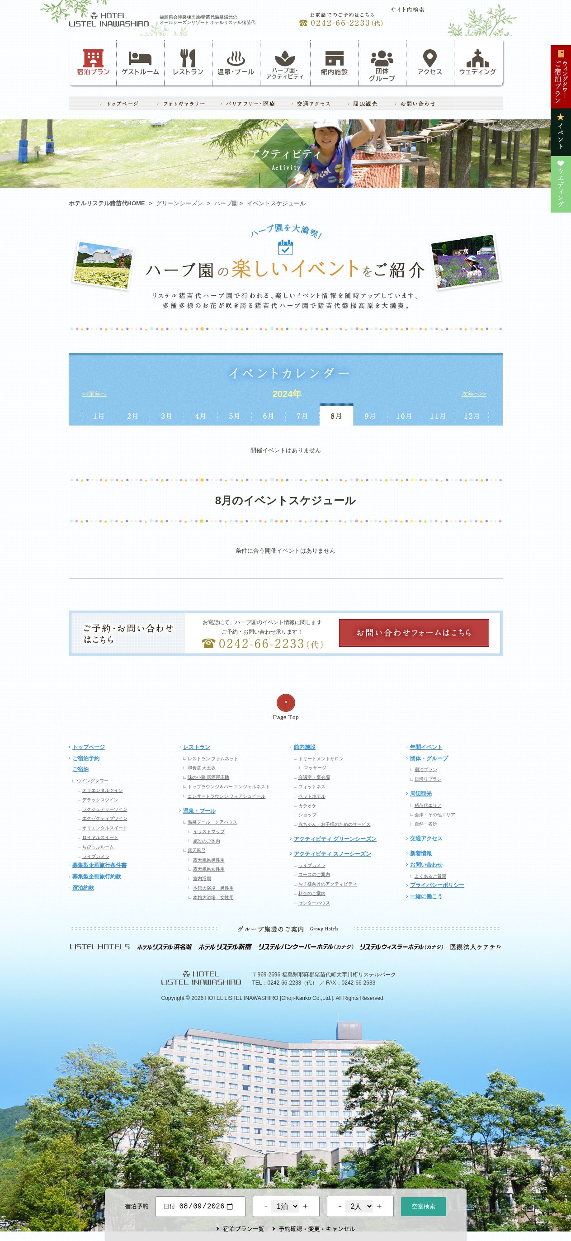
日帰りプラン (428, 779)
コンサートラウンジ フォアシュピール (227, 796)
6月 (269, 414)
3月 (167, 414)
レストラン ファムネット (213, 758)
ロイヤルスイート (100, 837)
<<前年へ (94, 393)
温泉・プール (236, 62)
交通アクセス (426, 838)
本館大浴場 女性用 (213, 897)
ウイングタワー (93, 780)
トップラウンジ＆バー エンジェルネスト (229, 786)
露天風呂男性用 (209, 859)
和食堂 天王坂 (202, 767)
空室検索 (423, 1205)
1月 (99, 414)
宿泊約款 (83, 888)
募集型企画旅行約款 (96, 876)
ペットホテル (312, 796)
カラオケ (307, 805)
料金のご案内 (312, 893)
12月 (472, 414)
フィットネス (312, 786)
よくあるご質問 (430, 876)
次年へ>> (474, 393)
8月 (337, 414)
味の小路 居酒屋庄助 (209, 777)
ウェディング (478, 62)
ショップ (307, 814)
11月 (438, 414)
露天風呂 (197, 850)
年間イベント (426, 747)
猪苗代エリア (428, 805)
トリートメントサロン (321, 758)
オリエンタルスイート (104, 827)
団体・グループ (429, 758)
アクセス (430, 62)
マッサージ (315, 767)
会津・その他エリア (435, 814)
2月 (133, 414)
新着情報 (421, 853)
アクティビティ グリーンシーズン (335, 839)
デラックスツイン (100, 799)
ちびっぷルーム (98, 846)
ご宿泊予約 (85, 758)
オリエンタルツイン (102, 790)
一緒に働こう (426, 896)
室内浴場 (202, 878)
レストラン (188, 62)
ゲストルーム (141, 62)
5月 (235, 414)
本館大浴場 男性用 (213, 888)
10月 (404, 414)
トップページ (88, 747)
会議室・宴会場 (314, 777)
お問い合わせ (426, 865)
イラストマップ (209, 831)
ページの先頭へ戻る (286, 707)
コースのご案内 (314, 874)
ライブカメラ (95, 856)
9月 (370, 414)
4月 (201, 414)
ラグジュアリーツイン (104, 809)
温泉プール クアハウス (212, 821)
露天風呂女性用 (209, 869)
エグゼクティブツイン (104, 818)
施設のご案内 (206, 840)
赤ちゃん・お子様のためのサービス (334, 824)
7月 (303, 414)
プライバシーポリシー (437, 885)
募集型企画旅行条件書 (99, 865)
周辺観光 (421, 794)
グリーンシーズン (179, 203)
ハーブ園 (226, 203)
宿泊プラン (93, 62)
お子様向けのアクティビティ (327, 883)
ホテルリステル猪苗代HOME (107, 203)
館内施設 (334, 62)
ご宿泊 (80, 769)
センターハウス (314, 902)
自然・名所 (426, 823)
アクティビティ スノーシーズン (332, 854)
